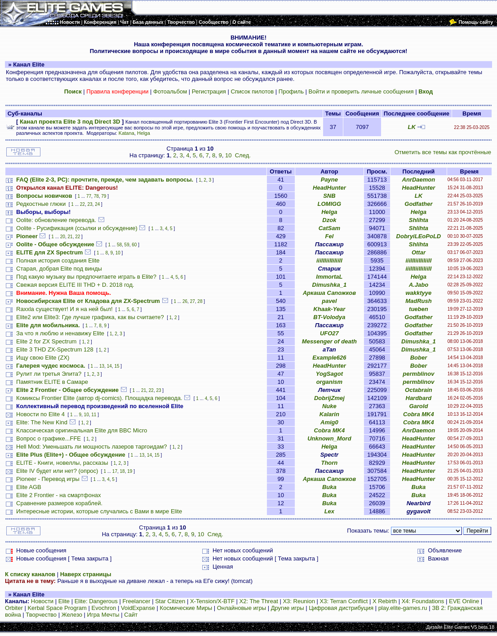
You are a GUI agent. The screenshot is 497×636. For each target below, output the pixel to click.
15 (116, 366)
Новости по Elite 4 (40, 414)
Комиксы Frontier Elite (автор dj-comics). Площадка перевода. (99, 398)
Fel (329, 236)
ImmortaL (329, 276)
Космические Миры (186, 608)
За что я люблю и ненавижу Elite (60, 333)
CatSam (329, 228)
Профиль (291, 91)
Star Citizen (170, 601)
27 (192, 301)
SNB (329, 195)
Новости (42, 601)
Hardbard (419, 398)
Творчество (41, 614)
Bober (418, 357)
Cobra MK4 (418, 414)
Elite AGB (28, 487)
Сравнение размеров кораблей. (59, 503)
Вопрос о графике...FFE (48, 438)
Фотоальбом (170, 91)
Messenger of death (329, 341)
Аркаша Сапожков (329, 292)
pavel (329, 301)
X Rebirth (385, 601)
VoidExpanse (138, 608)
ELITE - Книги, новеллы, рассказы (62, 462)
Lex (329, 511)
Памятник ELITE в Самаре (52, 381)
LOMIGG (330, 203)
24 (97, 204)
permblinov (418, 373)
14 (109, 366)
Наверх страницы (85, 574)
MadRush (418, 301)
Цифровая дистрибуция (341, 608)
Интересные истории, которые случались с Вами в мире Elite (99, 511)
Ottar (419, 252)
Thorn (329, 462)
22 (82, 204)
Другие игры (287, 608)
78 (96, 196)
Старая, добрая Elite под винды (59, 268)
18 (122, 471)
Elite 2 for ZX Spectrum (46, 341)
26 (184, 301)
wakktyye (418, 292)
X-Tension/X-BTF (212, 601)
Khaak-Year (329, 309)
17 (114, 471)
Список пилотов (252, 91)
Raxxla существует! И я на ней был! (64, 309)
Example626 (329, 357)
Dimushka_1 (329, 284)
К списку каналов (30, 574)
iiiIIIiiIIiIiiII (329, 260)
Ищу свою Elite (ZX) (42, 357)
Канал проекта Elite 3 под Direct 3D (70, 121)
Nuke (329, 406)
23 (89, 204)
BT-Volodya (329, 317)
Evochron (104, 608)
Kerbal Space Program (57, 608)
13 (101, 366)
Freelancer (136, 601)
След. (243, 155)
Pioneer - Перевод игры (48, 479)
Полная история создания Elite (57, 260)
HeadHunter (329, 187)
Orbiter (14, 608)
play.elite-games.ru (402, 608)
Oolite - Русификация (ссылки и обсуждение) (77, 228)
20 (62, 236)
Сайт (131, 614)
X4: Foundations (423, 601)
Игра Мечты (103, 614)
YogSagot (329, 373)
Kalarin (329, 414)
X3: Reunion (299, 601)
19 (129, 471)
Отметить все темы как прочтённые (443, 152)
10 (228, 155)
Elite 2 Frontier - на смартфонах (58, 495)
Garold (418, 406)
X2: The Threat (259, 601)
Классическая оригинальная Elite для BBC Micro (81, 430)
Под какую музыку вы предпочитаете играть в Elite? (86, 276)
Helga (143, 133)
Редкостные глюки (41, 203)
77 (88, 196)
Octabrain (418, 390)
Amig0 (329, 422)
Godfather (418, 203)
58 (119, 244)
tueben (418, 309)
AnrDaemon (418, 179)
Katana (126, 133)
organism (329, 381)
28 (199, 301)
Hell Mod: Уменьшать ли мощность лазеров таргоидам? (91, 446)
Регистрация (209, 91)
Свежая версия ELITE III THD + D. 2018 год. (75, 284)
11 (93, 414)
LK (411, 127)
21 (70, 236)
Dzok (329, 220)
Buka (329, 487)
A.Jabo (418, 284)
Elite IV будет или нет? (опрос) (57, 470)
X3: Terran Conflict (344, 601)
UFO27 (329, 333)
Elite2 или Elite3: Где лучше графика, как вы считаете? (90, 317)
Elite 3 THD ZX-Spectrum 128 (54, 349)
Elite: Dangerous (96, 601)
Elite (64, 601)
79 (103, 196)
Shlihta (418, 220)
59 (126, 244)
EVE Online (464, 601)
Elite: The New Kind (41, 422)
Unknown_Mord (329, 438)
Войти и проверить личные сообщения (361, 91)
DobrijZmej (329, 398)
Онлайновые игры (241, 608)
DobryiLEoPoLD (418, 236)
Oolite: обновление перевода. (56, 220)
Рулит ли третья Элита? (48, 373)
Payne (329, 179)
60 (134, 244)
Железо (72, 614)
